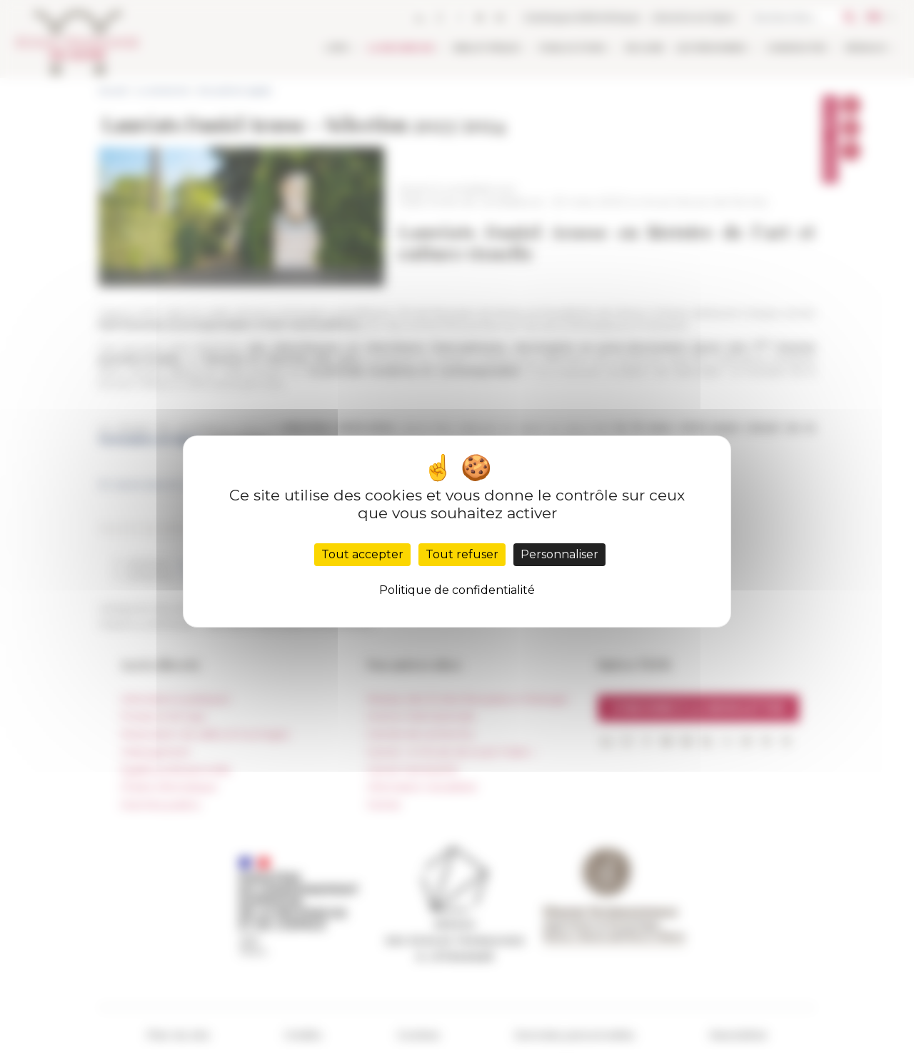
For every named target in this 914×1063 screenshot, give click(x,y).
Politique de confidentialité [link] (457, 590)
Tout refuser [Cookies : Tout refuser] (462, 554)
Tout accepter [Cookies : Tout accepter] (362, 554)
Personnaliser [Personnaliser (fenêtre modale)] (559, 554)
